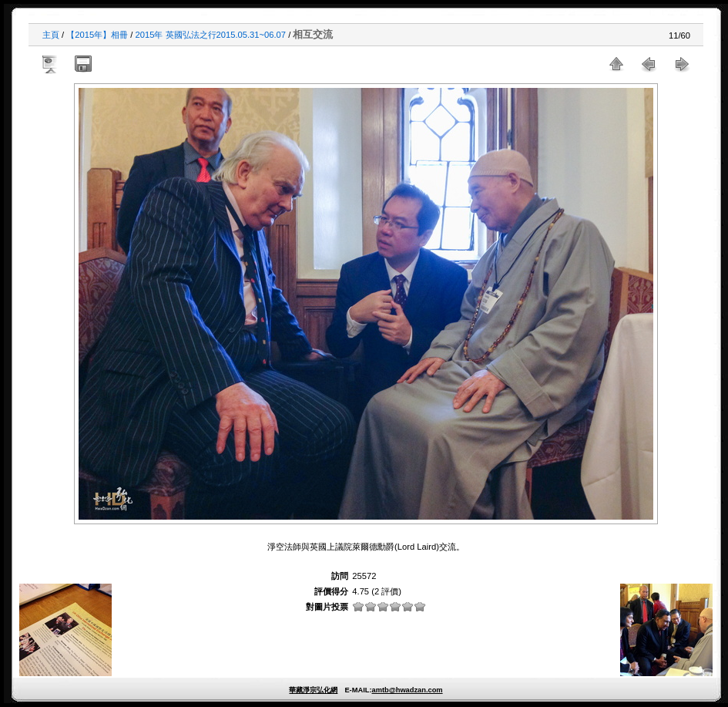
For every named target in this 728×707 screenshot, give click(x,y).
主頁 (50, 34)
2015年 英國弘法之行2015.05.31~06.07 (211, 34)
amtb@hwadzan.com (406, 690)
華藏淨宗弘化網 (313, 690)
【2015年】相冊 (97, 34)
